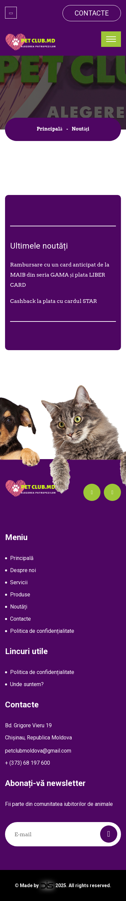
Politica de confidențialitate (42, 631)
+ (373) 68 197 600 (27, 763)
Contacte (92, 13)
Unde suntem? (27, 684)
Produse (20, 594)
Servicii (19, 582)
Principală (49, 129)
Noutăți (18, 606)
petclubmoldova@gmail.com (38, 751)
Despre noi (23, 570)
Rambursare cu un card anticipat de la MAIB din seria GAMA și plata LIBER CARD (59, 274)
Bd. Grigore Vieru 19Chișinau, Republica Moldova (38, 731)
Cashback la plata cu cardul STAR (53, 301)
